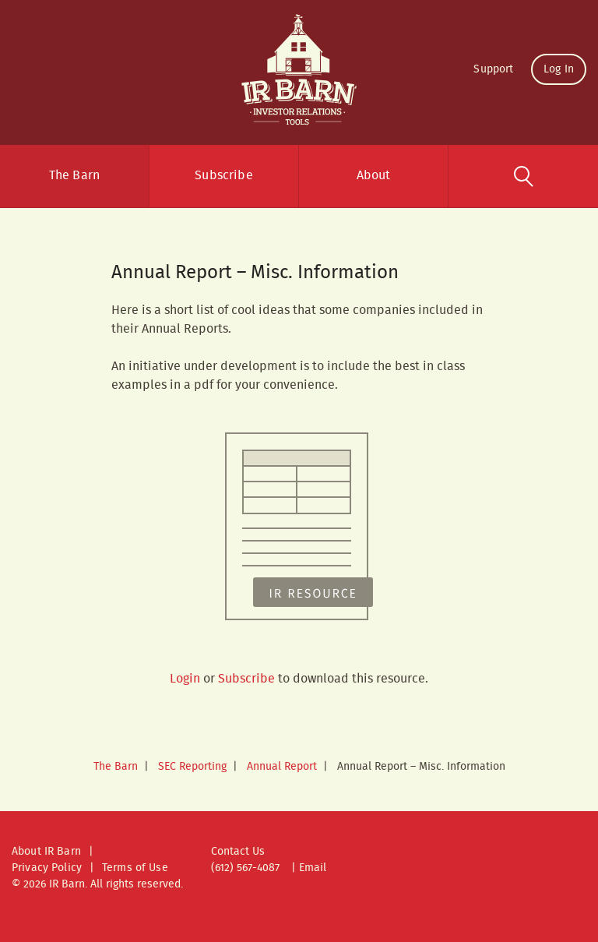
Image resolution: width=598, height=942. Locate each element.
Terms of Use (135, 868)
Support (493, 69)
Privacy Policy (47, 868)
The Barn (74, 175)
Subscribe (223, 175)
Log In (558, 69)
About (374, 175)
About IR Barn (46, 851)
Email (312, 868)
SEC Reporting (192, 766)
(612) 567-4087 (245, 868)
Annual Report (282, 766)
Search (523, 176)
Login (185, 679)
